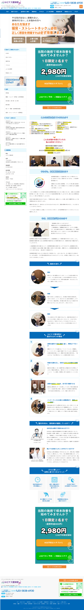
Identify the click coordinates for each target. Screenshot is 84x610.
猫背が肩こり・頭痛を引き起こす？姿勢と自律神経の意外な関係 (15, 139)
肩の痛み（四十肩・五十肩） (12, 101)
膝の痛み (8, 104)
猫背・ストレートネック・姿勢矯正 (14, 112)
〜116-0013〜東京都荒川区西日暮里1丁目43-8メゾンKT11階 (12, 7)
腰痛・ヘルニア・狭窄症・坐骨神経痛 (15, 97)
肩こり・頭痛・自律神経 (51, 603)
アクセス (8, 65)
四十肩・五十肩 (37, 603)
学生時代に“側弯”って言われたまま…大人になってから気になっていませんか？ (15, 123)
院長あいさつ (9, 73)
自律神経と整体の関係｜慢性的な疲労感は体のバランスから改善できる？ (15, 128)
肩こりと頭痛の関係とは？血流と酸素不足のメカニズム (15, 144)
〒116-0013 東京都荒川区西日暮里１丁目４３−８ (10, 585)
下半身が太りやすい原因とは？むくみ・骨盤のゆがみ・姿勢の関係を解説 (15, 133)
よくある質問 (9, 69)
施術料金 (8, 61)
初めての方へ (9, 57)
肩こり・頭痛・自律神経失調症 (13, 108)
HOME (7, 53)
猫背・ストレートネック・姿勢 (64, 603)
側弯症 (7, 93)
